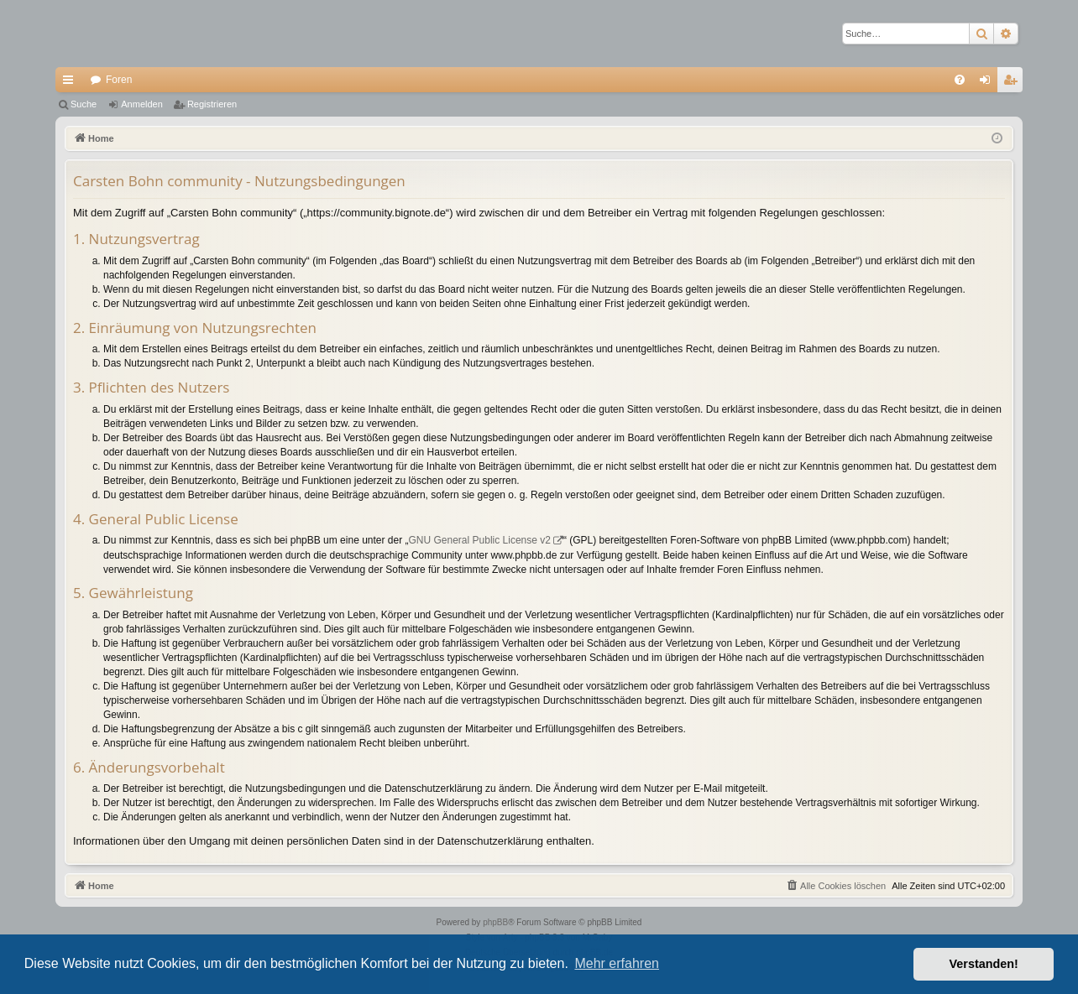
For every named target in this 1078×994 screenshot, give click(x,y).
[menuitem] (959, 79)
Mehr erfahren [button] (616, 963)
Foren (119, 80)
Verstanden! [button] (984, 964)
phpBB (495, 922)
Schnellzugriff (71, 83)
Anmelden (142, 104)
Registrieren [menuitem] (1014, 83)
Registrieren (212, 104)
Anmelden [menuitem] (988, 83)
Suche (84, 104)
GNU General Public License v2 (480, 540)
